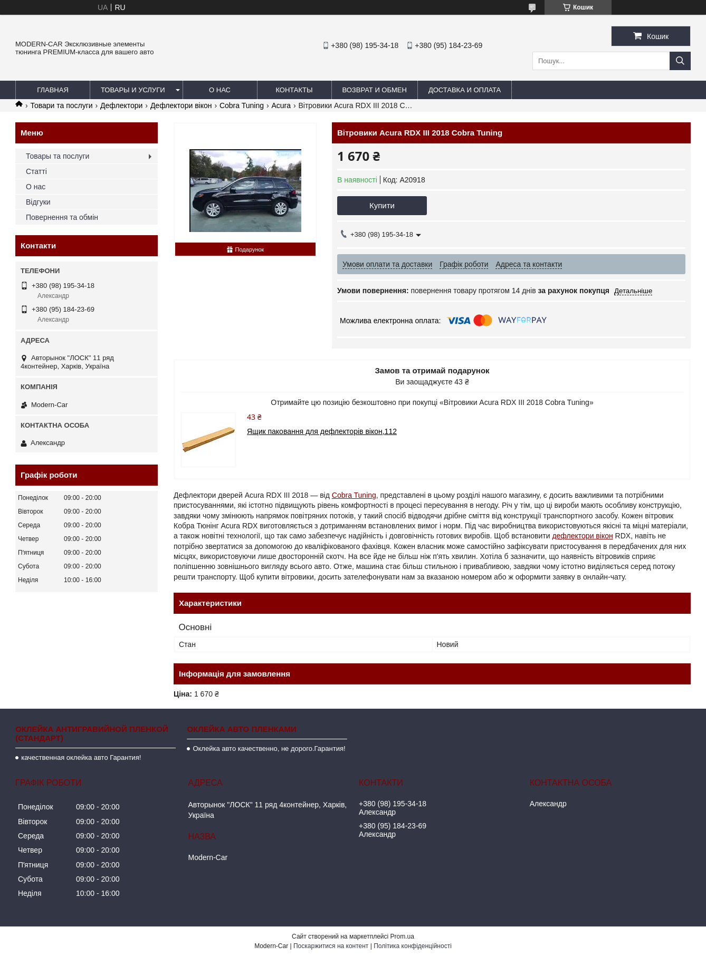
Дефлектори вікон (181, 105)
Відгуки (38, 202)
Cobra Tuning (242, 105)
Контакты (293, 90)
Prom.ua (402, 936)
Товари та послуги (61, 105)
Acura (281, 105)
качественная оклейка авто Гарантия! (81, 757)
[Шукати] (680, 61)
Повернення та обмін (62, 217)
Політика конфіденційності (413, 946)
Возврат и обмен (374, 90)
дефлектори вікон (582, 536)
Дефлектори (121, 105)
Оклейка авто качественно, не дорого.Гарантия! (269, 748)
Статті (36, 171)
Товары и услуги (133, 90)
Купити (382, 205)
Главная (53, 90)
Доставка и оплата (464, 90)
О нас (220, 90)
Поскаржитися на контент (330, 946)
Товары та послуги (57, 156)
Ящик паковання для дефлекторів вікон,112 (322, 431)
